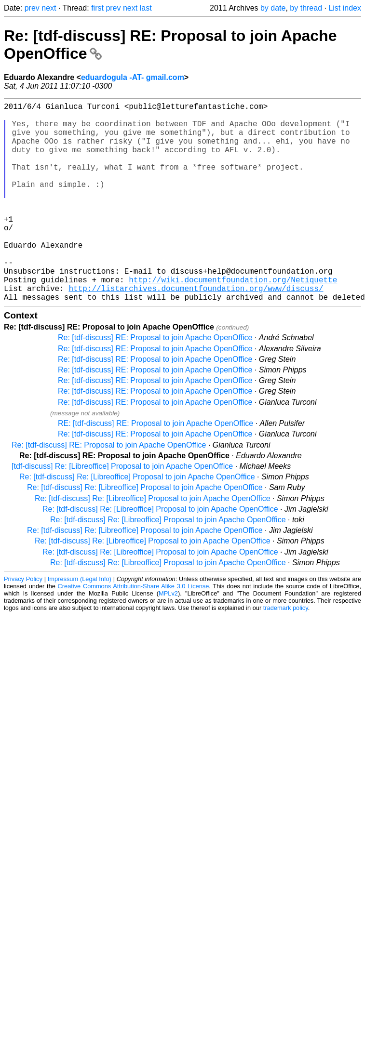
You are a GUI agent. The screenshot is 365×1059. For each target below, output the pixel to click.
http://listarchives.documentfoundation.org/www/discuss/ (195, 330)
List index (344, 8)
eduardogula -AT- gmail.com (132, 77)
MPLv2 (168, 637)
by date (272, 8)
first (97, 8)
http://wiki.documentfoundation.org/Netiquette (233, 320)
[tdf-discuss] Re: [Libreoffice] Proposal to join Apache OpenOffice (122, 510)
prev (32, 8)
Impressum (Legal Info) (79, 623)
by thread (306, 8)
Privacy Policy (23, 623)
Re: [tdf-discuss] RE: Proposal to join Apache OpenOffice (155, 382)
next (48, 8)
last (146, 8)
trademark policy (285, 652)
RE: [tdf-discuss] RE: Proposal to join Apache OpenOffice (155, 467)
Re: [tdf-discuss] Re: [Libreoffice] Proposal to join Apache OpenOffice (137, 521)
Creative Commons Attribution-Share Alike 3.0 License (133, 630)
